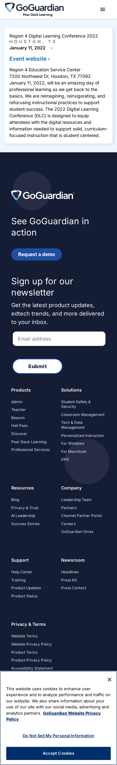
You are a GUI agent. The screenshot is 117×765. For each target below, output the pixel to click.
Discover (19, 433)
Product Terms (24, 652)
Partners (68, 507)
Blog (15, 499)
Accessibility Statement (32, 668)
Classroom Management (83, 414)
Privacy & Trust (24, 507)
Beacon (18, 417)
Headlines (70, 572)
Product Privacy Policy (31, 660)
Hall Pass (19, 425)
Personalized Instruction (82, 435)
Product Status (24, 596)
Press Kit (69, 580)
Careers (68, 523)
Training (18, 580)
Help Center (21, 572)
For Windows (72, 443)
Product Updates (26, 587)
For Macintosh (73, 451)
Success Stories (25, 523)
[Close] (109, 679)
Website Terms (24, 636)
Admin (16, 401)
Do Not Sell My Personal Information (58, 735)
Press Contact (73, 587)
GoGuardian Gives (77, 531)
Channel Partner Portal (81, 515)
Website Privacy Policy (31, 644)
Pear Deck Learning (28, 441)
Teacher (18, 409)
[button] (102, 9)
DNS (65, 459)
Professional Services (30, 449)
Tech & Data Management (73, 425)
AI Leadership (23, 515)
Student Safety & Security (76, 404)
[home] (34, 9)
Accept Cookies (59, 753)
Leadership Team (76, 499)
